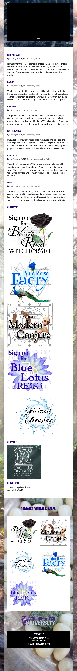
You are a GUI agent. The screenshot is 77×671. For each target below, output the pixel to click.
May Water (10, 82)
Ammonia (10, 182)
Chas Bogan (13, 59)
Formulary (30, 59)
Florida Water (12, 155)
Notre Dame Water (13, 55)
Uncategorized (40, 159)
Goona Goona (11, 106)
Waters (37, 59)
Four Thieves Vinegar (14, 131)
